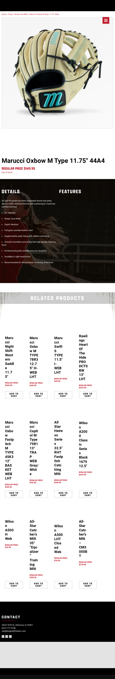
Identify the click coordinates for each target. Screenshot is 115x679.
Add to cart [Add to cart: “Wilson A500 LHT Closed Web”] (63, 584)
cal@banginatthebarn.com (14, 631)
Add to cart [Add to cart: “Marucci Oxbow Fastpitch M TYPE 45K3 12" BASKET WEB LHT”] (14, 494)
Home (4, 14)
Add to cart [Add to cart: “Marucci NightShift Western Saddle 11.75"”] (14, 395)
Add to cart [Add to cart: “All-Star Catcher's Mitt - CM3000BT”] (87, 584)
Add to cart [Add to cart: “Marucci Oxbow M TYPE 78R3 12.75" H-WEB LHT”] (38, 395)
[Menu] (106, 20)
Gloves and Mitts (21, 14)
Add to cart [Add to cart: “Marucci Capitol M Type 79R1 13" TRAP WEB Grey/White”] (38, 494)
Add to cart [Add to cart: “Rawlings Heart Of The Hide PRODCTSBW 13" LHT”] (87, 395)
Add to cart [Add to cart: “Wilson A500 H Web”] (14, 584)
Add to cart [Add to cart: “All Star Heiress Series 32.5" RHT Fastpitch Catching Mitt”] (63, 494)
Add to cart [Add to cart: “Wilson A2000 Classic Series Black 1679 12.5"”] (87, 494)
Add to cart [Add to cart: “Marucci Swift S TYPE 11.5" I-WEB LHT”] (63, 395)
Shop (10, 14)
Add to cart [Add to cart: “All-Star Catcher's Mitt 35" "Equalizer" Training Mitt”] (38, 584)
